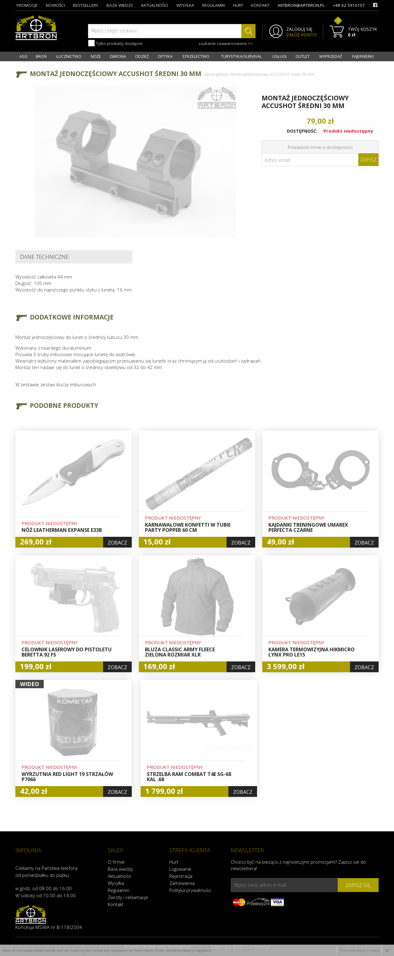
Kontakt (115, 904)
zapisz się (358, 885)
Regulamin (118, 890)
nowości (55, 5)
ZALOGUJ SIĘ (299, 29)
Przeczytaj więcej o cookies (360, 950)
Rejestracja (180, 876)
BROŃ (41, 56)
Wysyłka (116, 883)
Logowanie (180, 869)
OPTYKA (165, 56)
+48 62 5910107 (349, 5)
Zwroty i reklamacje (128, 897)
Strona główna (215, 74)
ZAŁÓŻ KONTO (301, 35)
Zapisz (368, 159)
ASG (23, 56)
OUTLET (303, 56)
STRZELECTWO (195, 56)
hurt (238, 5)
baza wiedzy (120, 5)
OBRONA (118, 56)
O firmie (116, 862)
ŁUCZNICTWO (68, 56)
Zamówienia (182, 883)
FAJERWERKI (363, 56)
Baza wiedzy (120, 869)
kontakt (260, 5)
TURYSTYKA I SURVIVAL (241, 56)
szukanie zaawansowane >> (226, 43)
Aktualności (119, 876)
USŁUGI (279, 56)
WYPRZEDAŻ (330, 56)
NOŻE (96, 56)
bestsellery (85, 5)
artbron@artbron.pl (301, 5)
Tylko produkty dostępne (115, 43)
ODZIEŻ (142, 56)
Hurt (174, 862)
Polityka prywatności (190, 890)
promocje (27, 5)
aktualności (154, 5)
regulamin (213, 5)
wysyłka (185, 5)
